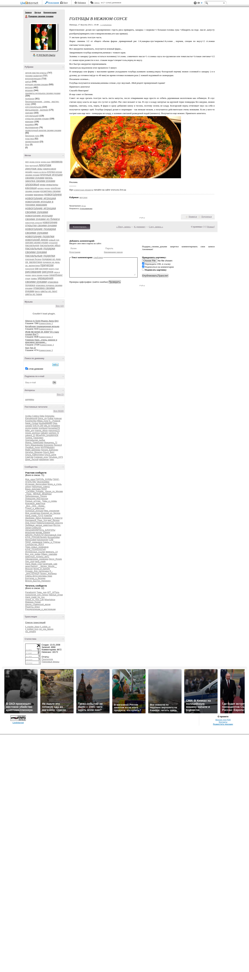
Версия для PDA (223, 720)
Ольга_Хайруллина (34, 454)
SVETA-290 (38, 425)
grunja (28, 428)
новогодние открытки (33, 223)
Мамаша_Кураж (33, 602)
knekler (34, 428)
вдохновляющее (33, 78)
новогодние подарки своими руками (40, 231)
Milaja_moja (42, 421)
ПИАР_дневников (33, 542)
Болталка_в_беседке (35, 578)
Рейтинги (82, 2)
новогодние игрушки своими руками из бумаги (42, 217)
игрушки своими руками (36, 84)
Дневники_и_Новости (52, 518)
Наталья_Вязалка (33, 452)
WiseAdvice (49, 599)
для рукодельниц (33, 107)
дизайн (29, 172)
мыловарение (32, 127)
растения (43, 268)
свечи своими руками (40, 275)
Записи (28, 12)
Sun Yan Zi (30, 348)
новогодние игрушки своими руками (40, 210)
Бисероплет (42, 540)
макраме (29, 121)
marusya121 (54, 430)
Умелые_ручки (56, 595)
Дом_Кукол (30, 523)
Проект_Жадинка (48, 573)
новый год (54, 240)
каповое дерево (43, 188)
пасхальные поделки (40, 255)
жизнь (49, 177)
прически (46, 265)
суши (27, 278)
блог (27, 144)
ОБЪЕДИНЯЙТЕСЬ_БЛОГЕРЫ (40, 530)
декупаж (45, 165)
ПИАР (44, 489)
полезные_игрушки (34, 511)
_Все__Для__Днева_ (35, 506)
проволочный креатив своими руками (43, 130)
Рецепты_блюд (32, 607)
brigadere (55, 425)
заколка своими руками (40, 180)
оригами (29, 113)
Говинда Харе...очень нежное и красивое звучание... (41, 341)
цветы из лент (48, 291)
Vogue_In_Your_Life (34, 599)
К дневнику (140, 226)
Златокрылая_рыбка (35, 440)
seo (27, 161)
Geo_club (29, 561)
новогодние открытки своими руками (41, 224)
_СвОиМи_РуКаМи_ (35, 491)
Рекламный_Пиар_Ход (36, 520)
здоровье (32, 184)
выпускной (33, 166)
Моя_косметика (32, 513)
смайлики (98, 257)
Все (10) (60, 306)
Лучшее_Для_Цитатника (37, 571)
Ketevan (58, 418)
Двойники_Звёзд (33, 518)
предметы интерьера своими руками (43, 93)
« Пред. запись (123, 226)
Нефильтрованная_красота (50, 523)
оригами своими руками (36, 242)
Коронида (48, 445)
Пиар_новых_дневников (37, 547)
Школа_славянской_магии (38, 604)
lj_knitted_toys (31, 629)
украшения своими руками (39, 280)
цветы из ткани (33, 294)
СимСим (29, 457)
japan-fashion (31, 566)
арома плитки (34, 162)
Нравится (193, 216)
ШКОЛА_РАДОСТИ (34, 535)
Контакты (223, 722)
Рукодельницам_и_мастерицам (40, 609)
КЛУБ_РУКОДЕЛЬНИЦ (36, 537)
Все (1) (60, 394)
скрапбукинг (56, 275)
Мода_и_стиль (54, 484)
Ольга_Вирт (49, 452)
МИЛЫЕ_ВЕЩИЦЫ (42, 494)
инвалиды (52, 184)
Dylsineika (49, 416)
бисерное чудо (32, 136)
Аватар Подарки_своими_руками (43, 37)
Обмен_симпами (49, 554)
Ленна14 (57, 445)
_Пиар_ (29, 494)
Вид (199, 3)
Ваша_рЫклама (33, 489)
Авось (96, 2)
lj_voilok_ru (45, 627)
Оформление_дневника (36, 559)
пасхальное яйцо (50, 245)
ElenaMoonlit (31, 418)
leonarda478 (54, 428)
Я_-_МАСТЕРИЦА (39, 572)
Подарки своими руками (26, 16)
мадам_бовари (43, 532)
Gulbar (50, 418)
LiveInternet (30, 3)
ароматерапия (32, 141)
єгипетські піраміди (83, 189)
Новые (210, 226)
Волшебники (54, 537)
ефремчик (44, 459)
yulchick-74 (53, 433)
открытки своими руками (37, 119)
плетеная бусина (33, 259)
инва (43, 184)
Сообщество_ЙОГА (34, 544)
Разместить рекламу (223, 724)
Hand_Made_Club (33, 564)
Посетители (47, 659)
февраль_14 (52, 552)
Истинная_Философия (36, 484)
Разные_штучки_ (33, 501)
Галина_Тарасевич (34, 438)
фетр (37, 291)
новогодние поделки (39, 236)
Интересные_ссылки (35, 552)
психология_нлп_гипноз (36, 595)
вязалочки (30, 532)
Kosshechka (31, 421)
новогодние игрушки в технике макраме (39, 203)
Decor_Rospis (55, 559)
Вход (65, 2)
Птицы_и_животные (34, 508)
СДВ (51, 540)
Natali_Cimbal (31, 423)
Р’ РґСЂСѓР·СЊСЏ (46, 55)
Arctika (28, 416)
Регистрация (53, 2)
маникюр (39, 194)
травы (34, 278)
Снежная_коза (41, 457)
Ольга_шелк (50, 454)
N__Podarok (54, 421)
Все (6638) (59, 411)
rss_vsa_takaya (46, 629)
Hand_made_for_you (35, 597)
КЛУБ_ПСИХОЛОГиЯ (35, 549)
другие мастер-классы (36, 73)
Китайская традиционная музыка (42, 326)
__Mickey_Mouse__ (47, 566)
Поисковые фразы (50, 662)
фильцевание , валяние (36, 110)
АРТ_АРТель (53, 592)
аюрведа (56, 161)
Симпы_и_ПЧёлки (51, 542)
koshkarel (43, 428)
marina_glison (41, 430)
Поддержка (195, 3)
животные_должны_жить (37, 556)
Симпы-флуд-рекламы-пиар (38, 576)
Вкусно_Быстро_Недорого (38, 581)
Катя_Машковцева (34, 445)
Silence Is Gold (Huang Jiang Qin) (42, 321)
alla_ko (47, 425)
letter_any (29, 430)
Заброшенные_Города (36, 496)
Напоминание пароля (113, 252)
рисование (33, 271)
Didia (41, 416)
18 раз (83, 206)
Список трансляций (35, 622)
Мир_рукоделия (51, 511)
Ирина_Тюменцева (34, 442)
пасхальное (32, 245)
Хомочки (48, 515)
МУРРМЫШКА (48, 447)
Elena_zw (42, 418)
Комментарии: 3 (47, 345)
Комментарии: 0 (46, 323)
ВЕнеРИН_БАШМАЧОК (47, 435)
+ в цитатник (106, 25)
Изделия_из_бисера (50, 513)
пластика (29, 139)
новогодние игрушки (40, 198)
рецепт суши (54, 269)
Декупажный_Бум (52, 535)
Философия (31, 540)
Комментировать (80, 227)
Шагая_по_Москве (54, 491)
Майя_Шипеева (32, 450)
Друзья (37, 12)
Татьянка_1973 (55, 457)
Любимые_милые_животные (39, 525)
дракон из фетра (39, 172)
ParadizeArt (30, 592)
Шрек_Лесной (32, 459)
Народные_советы (41, 486)
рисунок (47, 271)
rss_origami (30, 631)
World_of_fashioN (41, 569)
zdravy (28, 486)
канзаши (31, 188)
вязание (29, 90)
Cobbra (35, 416)
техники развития (33, 76)
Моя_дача (30, 479)
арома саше (46, 162)
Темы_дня (42, 592)
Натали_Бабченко (49, 450)
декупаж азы (34, 168)
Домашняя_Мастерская (36, 498)
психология (29, 269)
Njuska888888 (45, 423)
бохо (27, 166)
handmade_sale (50, 564)
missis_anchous (32, 433)
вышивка (29, 124)
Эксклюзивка (43, 482)
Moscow (29, 569)
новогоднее (53, 194)
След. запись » (156, 226)
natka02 (44, 433)
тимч (51, 459)
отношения (53, 243)
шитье (28, 81)
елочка (51, 171)
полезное (29, 98)
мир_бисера (54, 520)
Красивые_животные (35, 503)
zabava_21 (30, 435)
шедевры (29, 399)
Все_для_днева (32, 554)
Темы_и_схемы (49, 501)
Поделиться (206, 216)
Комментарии (49, 12)
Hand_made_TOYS (34, 515)
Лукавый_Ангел (32, 447)
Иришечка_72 (50, 442)
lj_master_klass (32, 627)
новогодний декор (36, 239)
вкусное (29, 87)
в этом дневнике (35, 369)
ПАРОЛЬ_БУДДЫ (43, 479)
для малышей (32, 116)
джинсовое (49, 168)
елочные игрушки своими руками (44, 176)
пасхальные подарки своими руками (40, 250)
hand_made (40, 561)
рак (37, 268)
